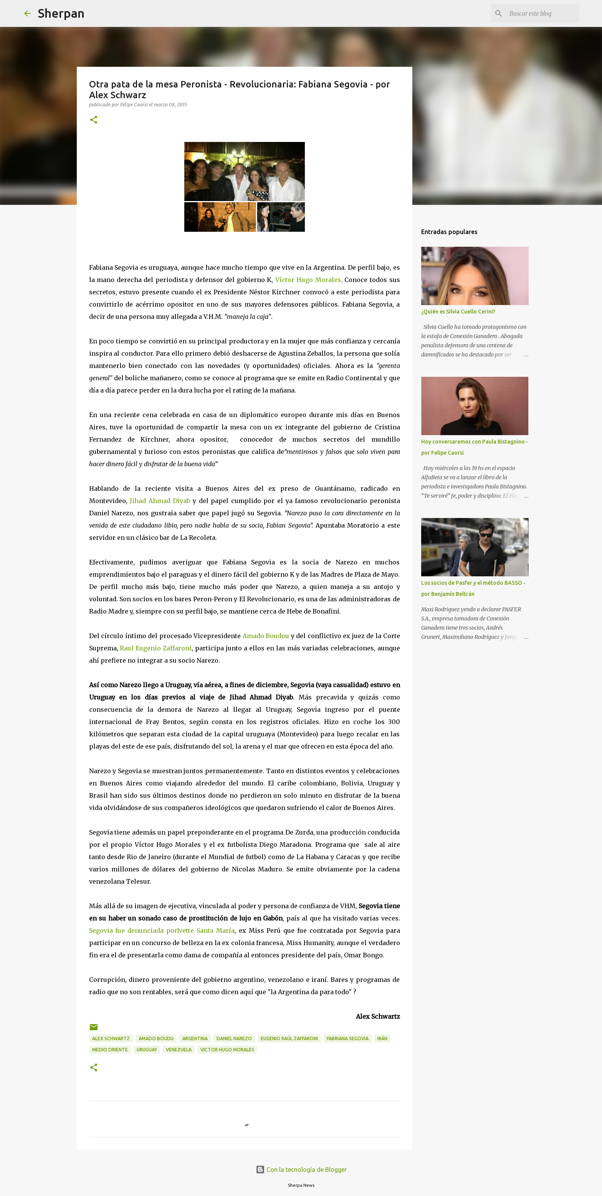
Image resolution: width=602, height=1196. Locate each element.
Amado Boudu (156, 1038)
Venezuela (179, 1049)
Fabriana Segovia (348, 1038)
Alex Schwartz (111, 1038)
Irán (382, 1038)
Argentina (195, 1038)
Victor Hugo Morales (227, 1049)
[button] (93, 120)
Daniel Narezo (234, 1038)
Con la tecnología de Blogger (301, 1169)
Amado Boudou (266, 636)
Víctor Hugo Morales (308, 280)
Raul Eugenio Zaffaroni (156, 648)
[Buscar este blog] (539, 13)
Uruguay (147, 1049)
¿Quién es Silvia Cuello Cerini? (458, 311)
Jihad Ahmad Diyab (160, 501)
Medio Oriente (110, 1049)
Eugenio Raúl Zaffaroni (289, 1038)
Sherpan (61, 13)
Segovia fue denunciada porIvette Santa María (162, 930)
